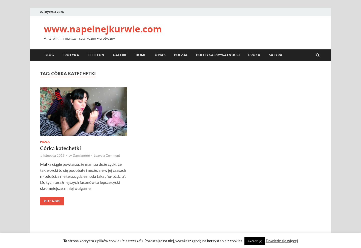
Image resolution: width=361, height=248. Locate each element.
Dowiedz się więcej (282, 240)
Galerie (120, 55)
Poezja (181, 55)
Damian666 (81, 155)
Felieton (95, 55)
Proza (254, 55)
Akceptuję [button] (254, 241)
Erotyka (70, 55)
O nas (160, 55)
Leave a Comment (107, 155)
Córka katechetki (60, 148)
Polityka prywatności (218, 55)
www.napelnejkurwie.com (103, 29)
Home (141, 55)
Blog (49, 55)
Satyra (275, 55)
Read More (50, 200)
